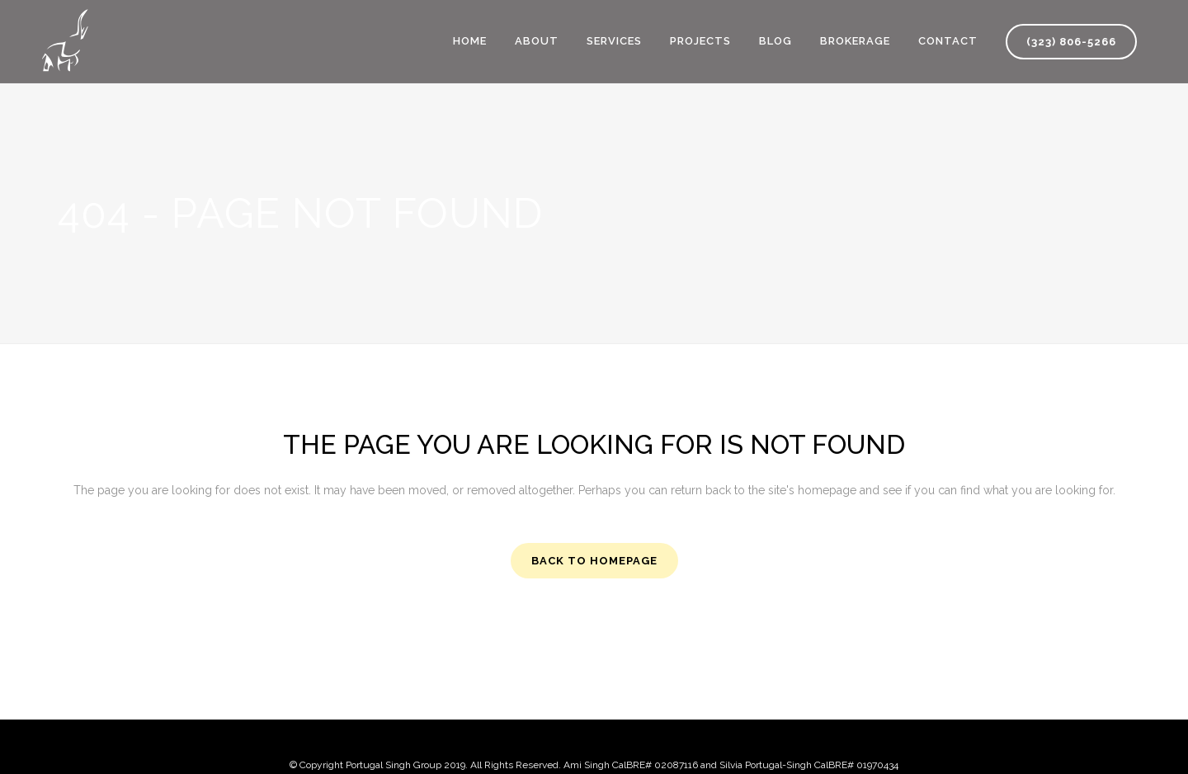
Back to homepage (594, 561)
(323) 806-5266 (1071, 41)
